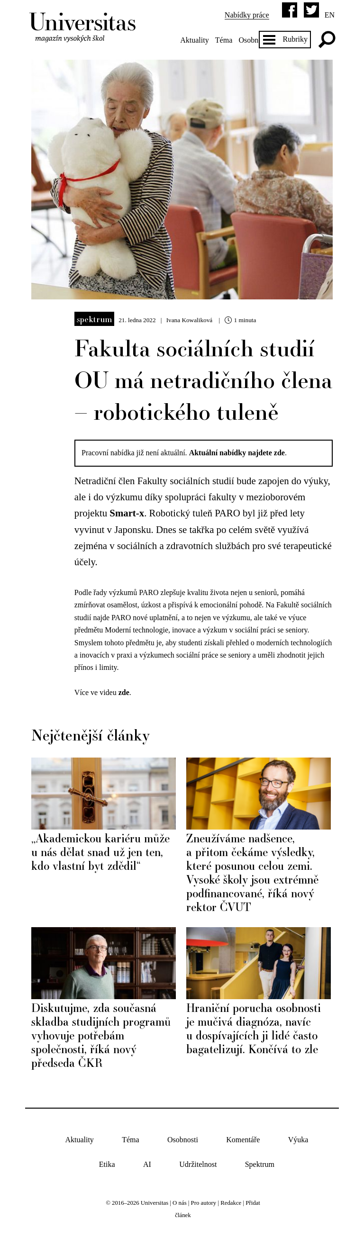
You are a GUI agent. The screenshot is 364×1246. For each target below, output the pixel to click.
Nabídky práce (247, 15)
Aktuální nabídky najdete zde (237, 453)
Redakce (230, 1203)
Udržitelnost (198, 1165)
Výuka (298, 1140)
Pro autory (204, 1203)
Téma (223, 40)
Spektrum (94, 319)
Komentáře (243, 1140)
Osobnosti (253, 40)
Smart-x (126, 512)
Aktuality (194, 40)
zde (123, 692)
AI (147, 1165)
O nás (180, 1203)
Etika (107, 1165)
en (330, 15)
